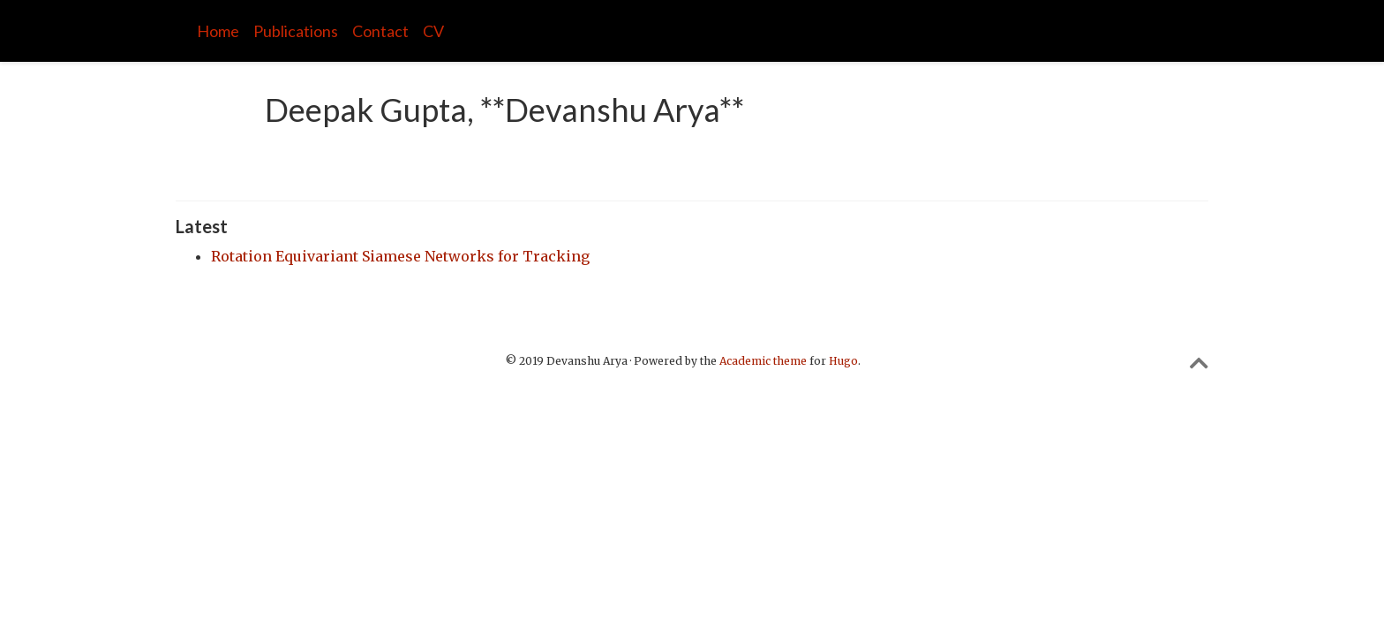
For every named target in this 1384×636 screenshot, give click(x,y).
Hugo (843, 360)
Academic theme (763, 360)
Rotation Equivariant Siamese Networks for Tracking (400, 256)
